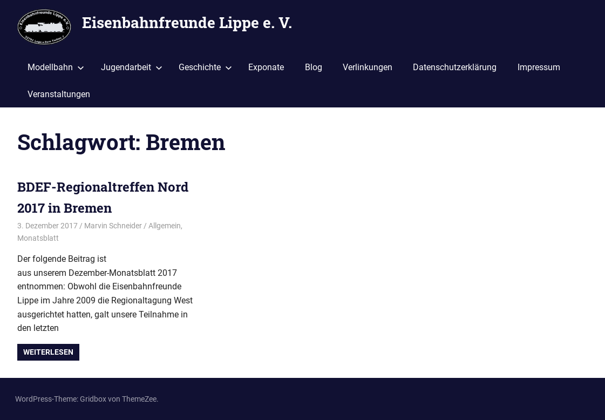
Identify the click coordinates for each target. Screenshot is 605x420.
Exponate (266, 67)
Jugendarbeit (131, 67)
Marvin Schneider (113, 225)
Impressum (539, 67)
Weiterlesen (48, 352)
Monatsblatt (38, 238)
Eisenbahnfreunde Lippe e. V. (187, 22)
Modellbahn (56, 67)
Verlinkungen (367, 67)
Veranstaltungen (59, 94)
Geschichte (205, 67)
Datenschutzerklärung (455, 67)
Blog (313, 67)
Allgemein (164, 225)
